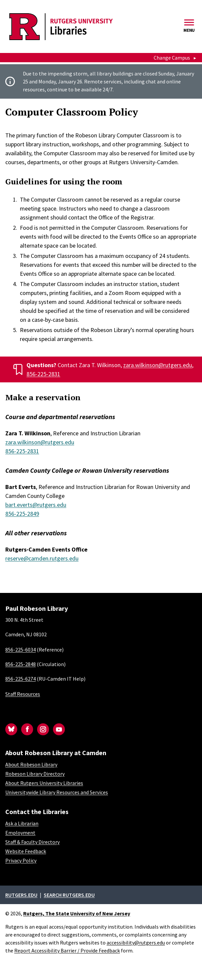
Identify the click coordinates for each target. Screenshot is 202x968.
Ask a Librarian (21, 823)
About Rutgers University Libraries (44, 783)
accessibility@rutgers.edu (136, 942)
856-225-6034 (20, 649)
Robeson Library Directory (35, 773)
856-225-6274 (20, 678)
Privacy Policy (20, 860)
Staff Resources (22, 694)
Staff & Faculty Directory (32, 842)
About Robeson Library (31, 764)
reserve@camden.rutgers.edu (41, 558)
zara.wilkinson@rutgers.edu (157, 365)
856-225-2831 (43, 374)
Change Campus (172, 57)
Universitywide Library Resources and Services (56, 792)
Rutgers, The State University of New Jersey (76, 913)
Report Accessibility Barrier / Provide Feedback (67, 950)
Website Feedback (25, 851)
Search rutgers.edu (69, 895)
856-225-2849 (22, 513)
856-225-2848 (20, 664)
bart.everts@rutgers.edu (35, 504)
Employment (20, 832)
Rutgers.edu (21, 895)
